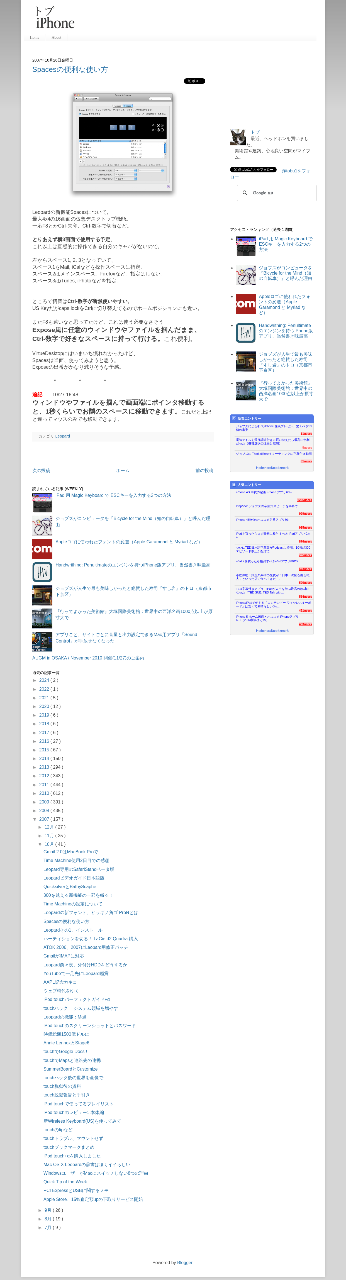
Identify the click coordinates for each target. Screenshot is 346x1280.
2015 (44, 750)
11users (306, 433)
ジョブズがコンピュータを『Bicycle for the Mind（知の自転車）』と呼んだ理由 (285, 273)
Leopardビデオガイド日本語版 (73, 878)
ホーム (123, 470)
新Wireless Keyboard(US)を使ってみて (82, 1121)
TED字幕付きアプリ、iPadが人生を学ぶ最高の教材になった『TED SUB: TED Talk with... (272, 590)
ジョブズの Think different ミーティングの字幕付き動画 (274, 453)
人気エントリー (246, 485)
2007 (44, 819)
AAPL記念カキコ (60, 982)
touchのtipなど (57, 1129)
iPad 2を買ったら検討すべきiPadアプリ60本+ (267, 561)
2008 (44, 810)
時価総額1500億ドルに (66, 1034)
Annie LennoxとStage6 (66, 1042)
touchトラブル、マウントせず (73, 1138)
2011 (44, 784)
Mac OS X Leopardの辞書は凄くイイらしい (86, 1164)
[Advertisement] (197, 19)
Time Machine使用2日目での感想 (76, 860)
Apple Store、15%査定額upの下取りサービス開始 (93, 1199)
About (56, 37)
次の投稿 (41, 470)
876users (305, 541)
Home (34, 37)
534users (305, 596)
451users (305, 610)
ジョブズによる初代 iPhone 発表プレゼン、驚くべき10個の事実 (274, 427)
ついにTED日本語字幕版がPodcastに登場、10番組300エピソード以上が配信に (273, 549)
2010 (44, 793)
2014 (44, 758)
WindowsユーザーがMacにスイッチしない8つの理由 (95, 1173)
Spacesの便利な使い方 (70, 69)
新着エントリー (246, 418)
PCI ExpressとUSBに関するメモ (76, 1190)
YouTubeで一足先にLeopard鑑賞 (76, 973)
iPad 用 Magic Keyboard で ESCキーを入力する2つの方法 (113, 495)
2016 (44, 741)
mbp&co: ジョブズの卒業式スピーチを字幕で (267, 506)
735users (305, 555)
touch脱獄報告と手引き (66, 1095)
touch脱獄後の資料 (62, 1086)
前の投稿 (204, 470)
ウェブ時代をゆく (61, 990)
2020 (44, 706)
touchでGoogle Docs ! (65, 1051)
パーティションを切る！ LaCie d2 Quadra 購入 (90, 938)
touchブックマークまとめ (68, 1147)
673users (305, 569)
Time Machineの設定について (73, 904)
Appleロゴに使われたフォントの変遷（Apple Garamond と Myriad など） (128, 541)
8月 (49, 1219)
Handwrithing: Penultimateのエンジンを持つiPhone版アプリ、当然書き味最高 (133, 565)
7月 (49, 1227)
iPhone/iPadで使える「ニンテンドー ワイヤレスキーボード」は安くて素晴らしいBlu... (273, 604)
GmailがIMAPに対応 (63, 956)
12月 (50, 827)
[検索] (276, 193)
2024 (44, 680)
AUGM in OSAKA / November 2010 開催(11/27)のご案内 (88, 658)
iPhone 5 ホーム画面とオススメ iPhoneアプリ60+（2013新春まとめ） (267, 618)
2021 (44, 697)
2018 (44, 723)
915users (305, 527)
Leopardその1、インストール (73, 930)
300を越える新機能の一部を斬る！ (78, 895)
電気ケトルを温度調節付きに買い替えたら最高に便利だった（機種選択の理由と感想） (273, 441)
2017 (44, 732)
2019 (44, 715)
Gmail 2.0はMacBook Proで (70, 851)
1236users (304, 500)
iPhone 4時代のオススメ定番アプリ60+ (263, 519)
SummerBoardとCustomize (70, 1069)
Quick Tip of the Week (65, 1181)
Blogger (184, 1262)
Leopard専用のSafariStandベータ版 (78, 869)
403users (305, 624)
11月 (50, 835)
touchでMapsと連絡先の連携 (72, 1060)
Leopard (62, 436)
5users (307, 447)
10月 (50, 844)
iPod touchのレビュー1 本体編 (73, 1112)
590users (305, 582)
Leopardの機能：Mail (64, 1017)
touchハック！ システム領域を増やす (80, 1008)
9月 (49, 1210)
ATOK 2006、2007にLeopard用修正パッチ (85, 947)
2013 (44, 767)
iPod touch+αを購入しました (72, 1156)
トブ (255, 132)
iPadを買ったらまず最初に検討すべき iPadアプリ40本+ (273, 535)
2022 (44, 689)
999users (305, 513)
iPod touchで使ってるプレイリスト (78, 1103)
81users (306, 461)
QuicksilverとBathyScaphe (69, 886)
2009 (44, 802)
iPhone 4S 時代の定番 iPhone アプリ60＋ (264, 492)
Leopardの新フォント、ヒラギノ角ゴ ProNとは (90, 912)
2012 (44, 775)
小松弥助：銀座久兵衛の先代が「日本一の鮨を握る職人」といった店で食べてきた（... (273, 576)
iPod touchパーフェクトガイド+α (76, 999)
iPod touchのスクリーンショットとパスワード (89, 1025)
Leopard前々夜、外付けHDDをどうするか (85, 965)
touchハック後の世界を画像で (73, 1077)
